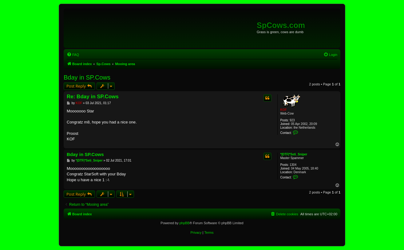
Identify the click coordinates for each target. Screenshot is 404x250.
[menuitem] (73, 54)
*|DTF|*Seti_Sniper (293, 154)
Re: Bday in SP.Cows (93, 97)
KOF (283, 109)
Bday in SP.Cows (87, 77)
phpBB (184, 223)
